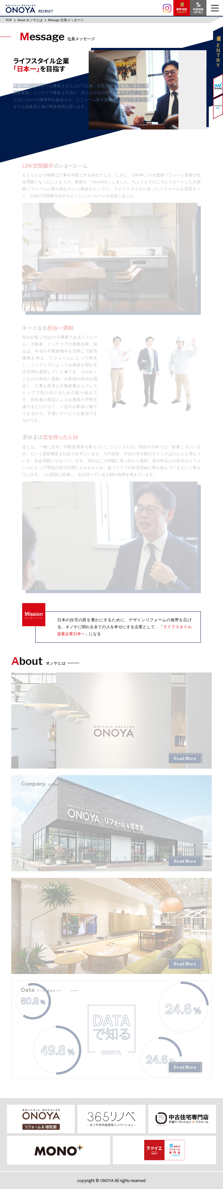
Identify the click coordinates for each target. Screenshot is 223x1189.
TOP (9, 20)
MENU (214, 8)
